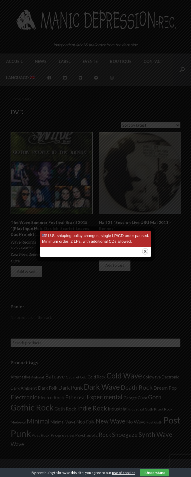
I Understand (154, 472)
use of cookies (123, 472)
